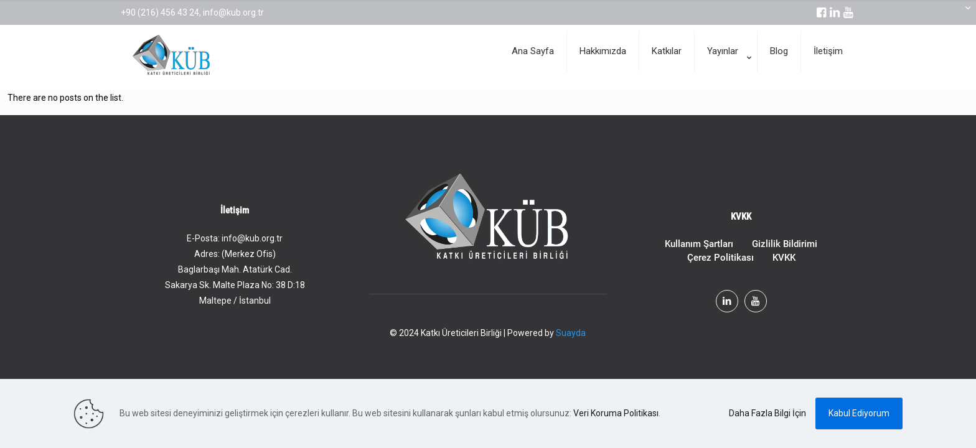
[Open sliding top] (962, 14)
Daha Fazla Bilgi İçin (767, 413)
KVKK (783, 257)
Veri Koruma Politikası (616, 413)
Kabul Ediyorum (858, 413)
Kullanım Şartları (699, 244)
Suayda (571, 333)
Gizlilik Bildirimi (784, 244)
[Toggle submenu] (726, 84)
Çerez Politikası (720, 257)
